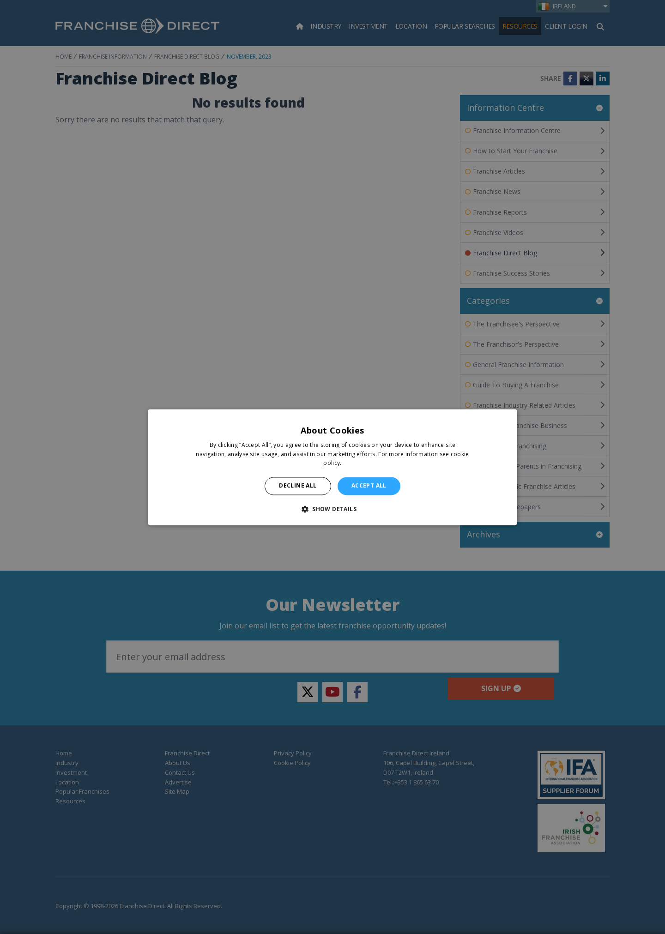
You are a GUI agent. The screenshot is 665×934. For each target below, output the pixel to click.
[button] (332, 508)
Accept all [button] (369, 486)
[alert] (332, 467)
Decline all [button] (297, 486)
